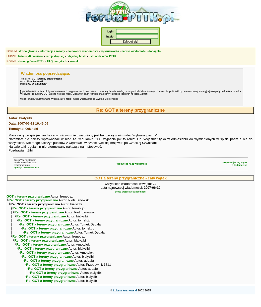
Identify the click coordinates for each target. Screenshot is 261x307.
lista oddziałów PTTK (102, 56)
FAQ (50, 61)
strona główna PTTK (31, 61)
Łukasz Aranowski (125, 300)
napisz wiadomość (133, 51)
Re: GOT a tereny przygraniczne (33, 201)
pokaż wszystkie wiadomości (130, 191)
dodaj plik (154, 51)
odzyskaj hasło (76, 56)
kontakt (75, 61)
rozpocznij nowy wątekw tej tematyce (235, 163)
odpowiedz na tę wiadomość (131, 164)
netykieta (61, 61)
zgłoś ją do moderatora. (26, 167)
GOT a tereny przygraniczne (28, 196)
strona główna (27, 51)
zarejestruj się (55, 56)
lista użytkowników (30, 56)
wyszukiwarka (110, 51)
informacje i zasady (52, 51)
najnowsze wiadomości (83, 51)
